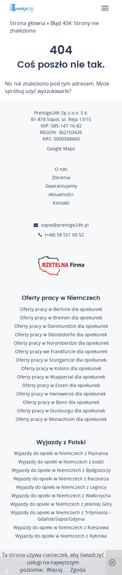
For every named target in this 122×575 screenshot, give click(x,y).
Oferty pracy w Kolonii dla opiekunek (61, 368)
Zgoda (78, 569)
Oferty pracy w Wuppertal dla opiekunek (61, 377)
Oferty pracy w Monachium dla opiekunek (61, 419)
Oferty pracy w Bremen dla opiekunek (61, 317)
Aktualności (61, 194)
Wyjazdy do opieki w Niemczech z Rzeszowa (61, 527)
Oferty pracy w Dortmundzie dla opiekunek (61, 326)
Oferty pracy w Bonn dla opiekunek (61, 402)
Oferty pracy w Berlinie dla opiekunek (61, 309)
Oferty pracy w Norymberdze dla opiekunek (61, 343)
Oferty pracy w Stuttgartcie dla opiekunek (61, 360)
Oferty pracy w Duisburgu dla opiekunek (61, 411)
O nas (61, 169)
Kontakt (61, 203)
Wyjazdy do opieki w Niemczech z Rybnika (61, 536)
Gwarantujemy (61, 186)
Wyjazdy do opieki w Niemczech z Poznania (61, 453)
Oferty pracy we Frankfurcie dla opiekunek (61, 351)
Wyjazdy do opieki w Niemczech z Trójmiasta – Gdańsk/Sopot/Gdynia (61, 515)
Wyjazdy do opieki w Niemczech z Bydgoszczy (61, 470)
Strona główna (27, 23)
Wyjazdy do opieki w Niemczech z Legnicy (61, 487)
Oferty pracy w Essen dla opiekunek (61, 385)
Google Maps (61, 148)
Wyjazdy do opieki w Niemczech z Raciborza (61, 478)
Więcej (54, 569)
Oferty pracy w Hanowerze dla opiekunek (61, 394)
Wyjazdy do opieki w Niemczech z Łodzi (61, 462)
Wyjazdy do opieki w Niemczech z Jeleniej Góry (61, 504)
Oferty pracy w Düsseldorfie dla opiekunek (61, 334)
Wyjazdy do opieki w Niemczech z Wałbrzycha (61, 495)
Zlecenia (61, 177)
